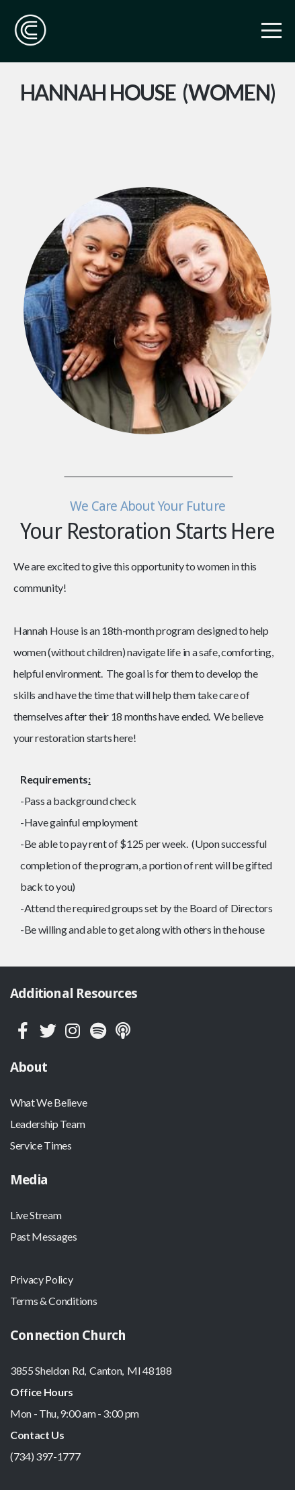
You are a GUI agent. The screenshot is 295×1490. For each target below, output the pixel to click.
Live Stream (35, 1214)
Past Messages (43, 1236)
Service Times (41, 1145)
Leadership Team (47, 1123)
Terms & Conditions (53, 1300)
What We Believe (48, 1102)
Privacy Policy (41, 1279)
